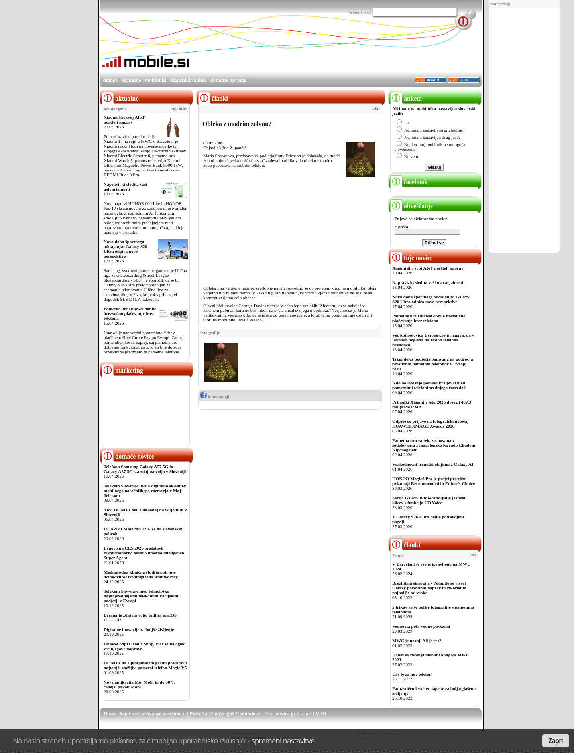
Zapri (555, 740)
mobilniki (155, 80)
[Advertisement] (524, 130)
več (174, 108)
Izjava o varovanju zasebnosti (153, 713)
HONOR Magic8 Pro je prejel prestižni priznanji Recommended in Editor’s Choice (433, 481)
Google (356, 12)
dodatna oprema (228, 80)
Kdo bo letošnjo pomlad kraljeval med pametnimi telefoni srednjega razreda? (429, 385)
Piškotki (198, 713)
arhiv (183, 108)
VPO (320, 713)
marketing (500, 3)
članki (405, 545)
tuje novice (411, 257)
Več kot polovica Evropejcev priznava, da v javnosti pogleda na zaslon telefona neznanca (433, 340)
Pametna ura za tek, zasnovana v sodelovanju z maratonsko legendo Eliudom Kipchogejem (433, 445)
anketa (406, 98)
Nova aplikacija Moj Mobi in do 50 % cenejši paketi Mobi (140, 684)
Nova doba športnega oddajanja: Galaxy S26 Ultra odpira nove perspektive (125, 248)
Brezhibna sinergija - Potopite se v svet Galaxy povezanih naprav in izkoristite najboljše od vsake (429, 588)
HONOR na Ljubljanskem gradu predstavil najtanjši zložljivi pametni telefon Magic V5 (145, 665)
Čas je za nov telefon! (412, 674)
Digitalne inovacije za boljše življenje (139, 629)
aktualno (131, 80)
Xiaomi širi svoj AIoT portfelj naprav (124, 119)
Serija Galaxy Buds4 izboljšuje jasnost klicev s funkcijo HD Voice (428, 500)
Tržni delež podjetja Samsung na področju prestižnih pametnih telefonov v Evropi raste (432, 364)
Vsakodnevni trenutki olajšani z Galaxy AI (432, 464)
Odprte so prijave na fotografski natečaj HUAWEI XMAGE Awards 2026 (430, 423)
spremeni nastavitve (283, 740)
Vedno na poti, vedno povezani (421, 626)
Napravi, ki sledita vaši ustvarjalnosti (125, 186)
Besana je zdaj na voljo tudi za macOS (140, 615)
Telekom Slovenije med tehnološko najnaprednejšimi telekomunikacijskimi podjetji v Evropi (141, 596)
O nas (110, 713)
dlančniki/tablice (188, 80)
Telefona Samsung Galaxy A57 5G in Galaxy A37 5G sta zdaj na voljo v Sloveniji (145, 469)
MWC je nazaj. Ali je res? (416, 640)
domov (110, 80)
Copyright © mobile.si (235, 713)
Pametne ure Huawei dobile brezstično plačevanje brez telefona (130, 313)
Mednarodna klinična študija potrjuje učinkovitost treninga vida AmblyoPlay (141, 574)
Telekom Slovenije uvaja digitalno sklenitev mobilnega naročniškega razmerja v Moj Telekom (145, 490)
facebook (409, 182)
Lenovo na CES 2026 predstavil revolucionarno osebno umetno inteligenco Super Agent (144, 553)
